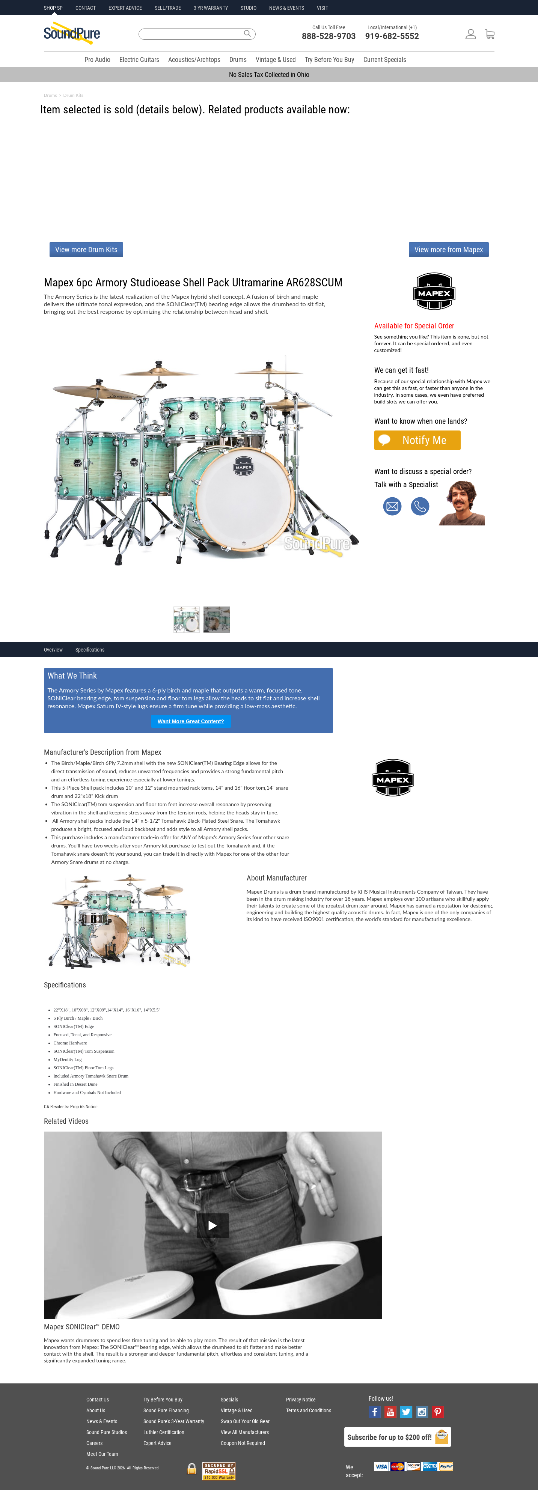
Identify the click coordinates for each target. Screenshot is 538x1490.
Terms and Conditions (308, 1410)
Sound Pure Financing (166, 1410)
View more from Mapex (448, 249)
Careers (94, 1443)
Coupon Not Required (243, 1443)
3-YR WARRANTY (211, 8)
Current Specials (384, 59)
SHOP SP (53, 8)
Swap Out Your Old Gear (245, 1421)
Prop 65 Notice (84, 1106)
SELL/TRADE (168, 8)
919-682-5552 (392, 36)
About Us (95, 1410)
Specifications (89, 650)
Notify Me (424, 440)
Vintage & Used (276, 59)
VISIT (322, 8)
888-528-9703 (329, 36)
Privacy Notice (301, 1400)
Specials (229, 1400)
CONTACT (85, 8)
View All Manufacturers (245, 1432)
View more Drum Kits (86, 249)
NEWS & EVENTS (286, 8)
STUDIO (248, 8)
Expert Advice (157, 1443)
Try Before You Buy (329, 59)
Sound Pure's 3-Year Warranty (173, 1421)
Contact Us (97, 1400)
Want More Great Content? (191, 721)
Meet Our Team (102, 1454)
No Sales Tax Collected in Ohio (269, 74)
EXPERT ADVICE (125, 8)
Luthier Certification (163, 1432)
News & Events (101, 1421)
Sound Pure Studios (106, 1432)
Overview (53, 650)
